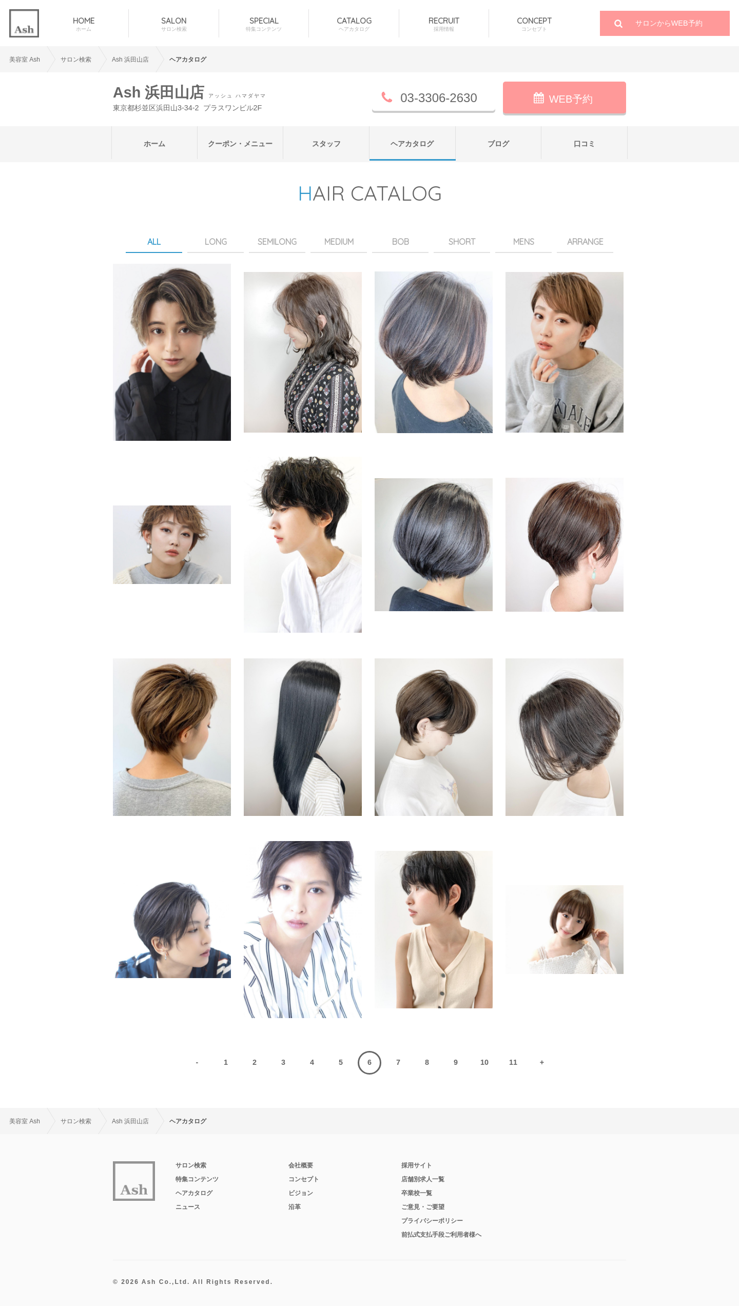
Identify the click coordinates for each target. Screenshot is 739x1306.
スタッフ (326, 144)
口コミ (584, 144)
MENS (523, 242)
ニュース (188, 1207)
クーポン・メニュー (240, 144)
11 (513, 1062)
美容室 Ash (24, 59)
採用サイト (416, 1165)
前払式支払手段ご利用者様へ (441, 1234)
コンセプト (303, 1179)
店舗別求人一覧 (422, 1179)
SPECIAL (263, 24)
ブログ (498, 144)
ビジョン (300, 1193)
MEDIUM (339, 242)
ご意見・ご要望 (422, 1207)
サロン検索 (191, 1165)
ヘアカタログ (412, 144)
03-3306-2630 (438, 98)
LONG (216, 242)
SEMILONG (277, 242)
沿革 (294, 1207)
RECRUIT (444, 24)
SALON (173, 24)
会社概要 (300, 1165)
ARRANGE (585, 242)
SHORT (462, 242)
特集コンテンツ (197, 1179)
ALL (154, 242)
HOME (83, 24)
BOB (400, 242)
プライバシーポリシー (432, 1220)
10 (484, 1062)
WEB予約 (571, 99)
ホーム (154, 144)
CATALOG (353, 24)
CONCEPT (534, 24)
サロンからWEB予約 (669, 23)
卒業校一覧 (416, 1193)
